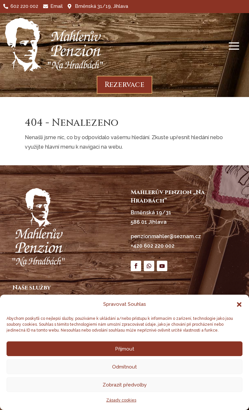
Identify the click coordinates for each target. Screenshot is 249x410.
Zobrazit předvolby (125, 385)
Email (56, 6)
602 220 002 (24, 6)
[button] (239, 304)
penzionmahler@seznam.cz (166, 236)
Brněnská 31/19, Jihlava (101, 6)
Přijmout (124, 349)
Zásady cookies (121, 400)
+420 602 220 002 (152, 246)
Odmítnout (124, 367)
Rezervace (124, 85)
